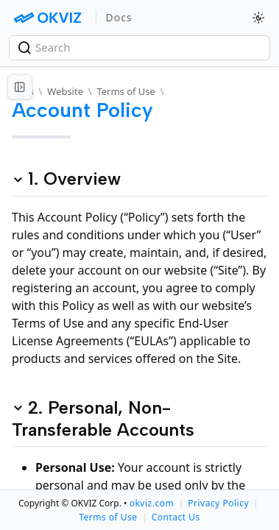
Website (65, 91)
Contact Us (176, 517)
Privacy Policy (218, 503)
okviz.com (152, 503)
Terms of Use (125, 91)
